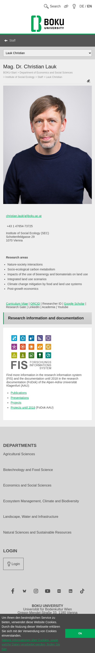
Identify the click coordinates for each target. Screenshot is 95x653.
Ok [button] (80, 633)
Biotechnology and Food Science (28, 470)
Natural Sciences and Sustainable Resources (37, 532)
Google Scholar (74, 303)
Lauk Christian (54, 77)
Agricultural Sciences (19, 454)
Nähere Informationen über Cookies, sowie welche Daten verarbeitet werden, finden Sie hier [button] (31, 644)
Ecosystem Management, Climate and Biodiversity (41, 501)
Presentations (20, 397)
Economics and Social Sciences (27, 485)
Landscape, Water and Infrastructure (30, 516)
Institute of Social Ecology (19, 77)
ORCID (35, 303)
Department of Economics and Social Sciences (46, 72)
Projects (16, 402)
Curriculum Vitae (17, 303)
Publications (19, 393)
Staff (12, 40)
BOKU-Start (10, 72)
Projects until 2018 (23, 407)
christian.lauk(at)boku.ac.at (23, 216)
